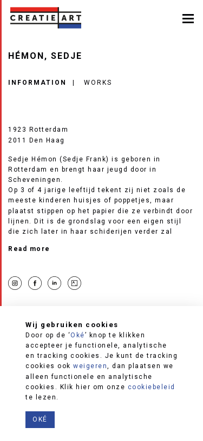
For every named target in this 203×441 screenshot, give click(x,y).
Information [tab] (37, 82)
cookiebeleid (151, 387)
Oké (77, 335)
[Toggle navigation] (188, 17)
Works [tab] (98, 82)
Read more (29, 249)
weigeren (90, 366)
